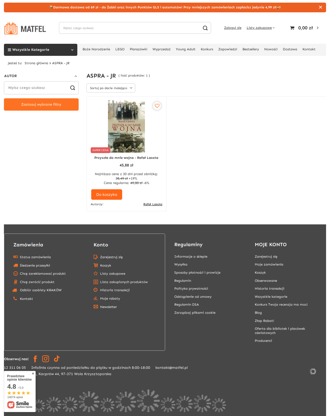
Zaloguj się (232, 28)
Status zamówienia (35, 257)
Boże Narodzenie (96, 49)
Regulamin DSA (186, 304)
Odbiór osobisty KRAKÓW (37, 290)
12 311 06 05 (15, 367)
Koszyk (105, 265)
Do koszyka (106, 194)
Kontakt (309, 49)
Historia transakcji (115, 290)
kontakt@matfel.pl (171, 367)
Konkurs (207, 49)
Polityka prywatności (191, 288)
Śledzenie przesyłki (35, 265)
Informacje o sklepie (190, 256)
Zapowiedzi (227, 49)
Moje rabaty (110, 298)
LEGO (120, 49)
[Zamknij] (320, 7)
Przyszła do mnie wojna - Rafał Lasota (126, 158)
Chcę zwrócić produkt (37, 282)
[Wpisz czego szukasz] (135, 28)
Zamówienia (28, 245)
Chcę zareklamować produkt (43, 273)
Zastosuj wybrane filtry (41, 104)
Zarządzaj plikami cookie (194, 313)
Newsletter (108, 307)
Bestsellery (250, 49)
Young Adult (186, 49)
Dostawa (290, 49)
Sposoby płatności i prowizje (197, 272)
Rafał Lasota (152, 204)
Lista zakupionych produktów (124, 282)
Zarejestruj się (111, 257)
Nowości (271, 49)
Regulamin (182, 281)
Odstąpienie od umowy (193, 297)
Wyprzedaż (162, 49)
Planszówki (138, 49)
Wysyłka (180, 264)
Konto (101, 245)
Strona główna (36, 63)
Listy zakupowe (259, 28)
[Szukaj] (205, 28)
